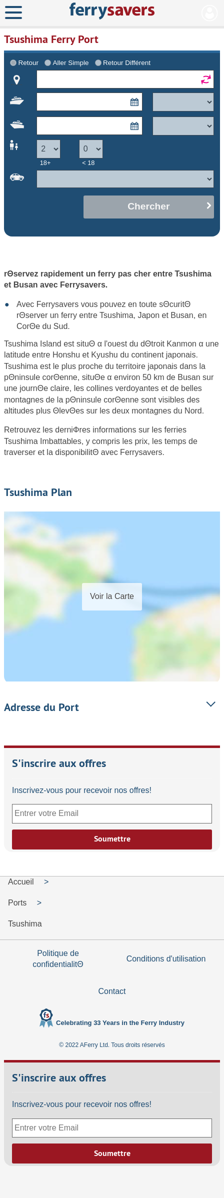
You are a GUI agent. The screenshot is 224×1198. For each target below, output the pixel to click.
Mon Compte (210, 13)
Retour (28, 62)
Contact (112, 991)
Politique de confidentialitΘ (57, 958)
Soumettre (112, 839)
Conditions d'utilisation (166, 958)
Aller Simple (71, 62)
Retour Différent (126, 62)
